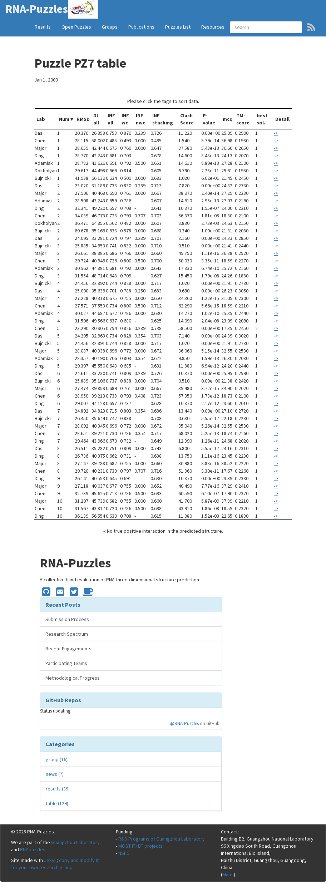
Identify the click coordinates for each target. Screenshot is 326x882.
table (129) (57, 803)
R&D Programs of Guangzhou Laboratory (161, 839)
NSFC (123, 853)
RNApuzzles (32, 849)
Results (43, 27)
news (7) (55, 774)
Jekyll (50, 860)
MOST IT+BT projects (140, 846)
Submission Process (67, 619)
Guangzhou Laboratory (75, 842)
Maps (228, 874)
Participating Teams (66, 663)
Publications (141, 27)
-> (276, 133)
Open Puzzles (76, 27)
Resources (212, 27)
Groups (110, 27)
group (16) (57, 759)
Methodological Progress (72, 678)
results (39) (58, 788)
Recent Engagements (68, 648)
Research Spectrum (66, 634)
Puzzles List (178, 27)
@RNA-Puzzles (184, 723)
